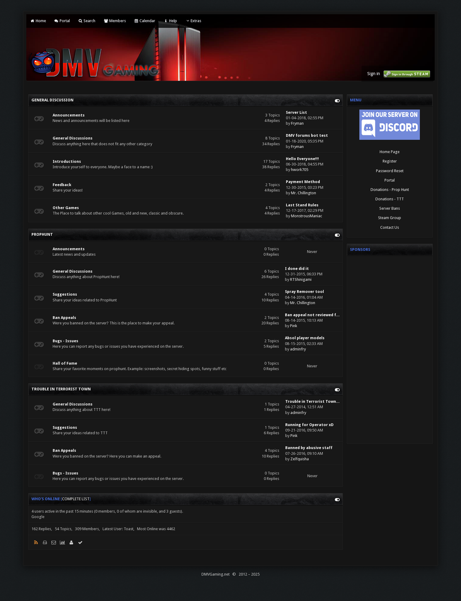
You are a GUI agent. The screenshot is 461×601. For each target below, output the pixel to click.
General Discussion (52, 100)
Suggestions (65, 294)
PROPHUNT (42, 234)
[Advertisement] (390, 350)
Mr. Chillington (303, 193)
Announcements (69, 115)
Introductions (67, 161)
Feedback (62, 184)
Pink (293, 325)
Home (38, 20)
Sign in (373, 73)
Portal (62, 20)
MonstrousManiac (306, 216)
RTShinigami (301, 279)
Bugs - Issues (65, 341)
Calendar (144, 20)
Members (114, 20)
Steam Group (389, 217)
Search (86, 20)
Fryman (297, 123)
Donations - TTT (389, 199)
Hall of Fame (65, 363)
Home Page (390, 151)
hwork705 (299, 169)
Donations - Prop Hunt (390, 189)
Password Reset (390, 171)
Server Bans (389, 208)
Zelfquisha (299, 459)
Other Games (66, 207)
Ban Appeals (64, 317)
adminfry (298, 349)
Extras (193, 20)
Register (390, 161)
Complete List (76, 499)
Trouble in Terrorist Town (61, 389)
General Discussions (73, 138)
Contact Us (389, 227)
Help (170, 20)
